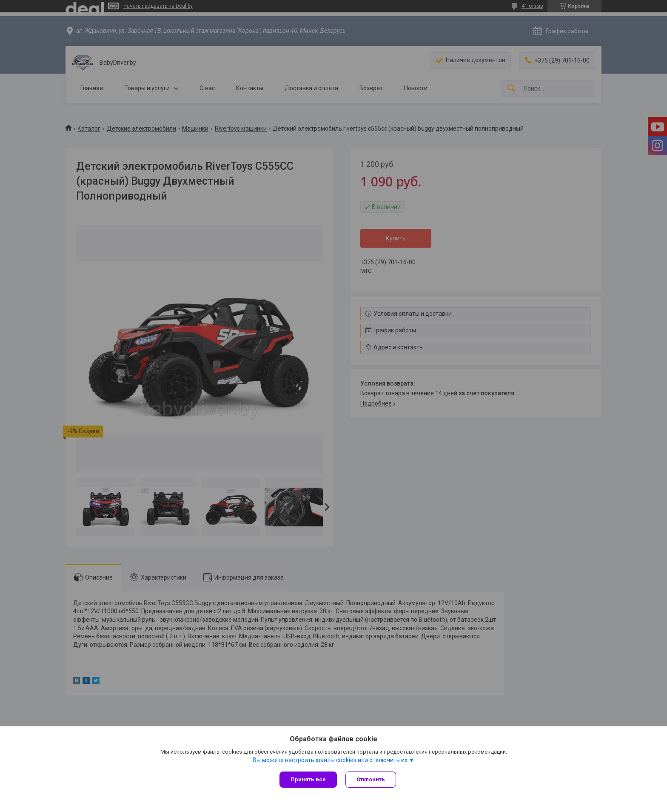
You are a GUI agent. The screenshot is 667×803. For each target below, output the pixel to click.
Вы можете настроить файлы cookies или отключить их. (331, 760)
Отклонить (370, 779)
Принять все (308, 779)
